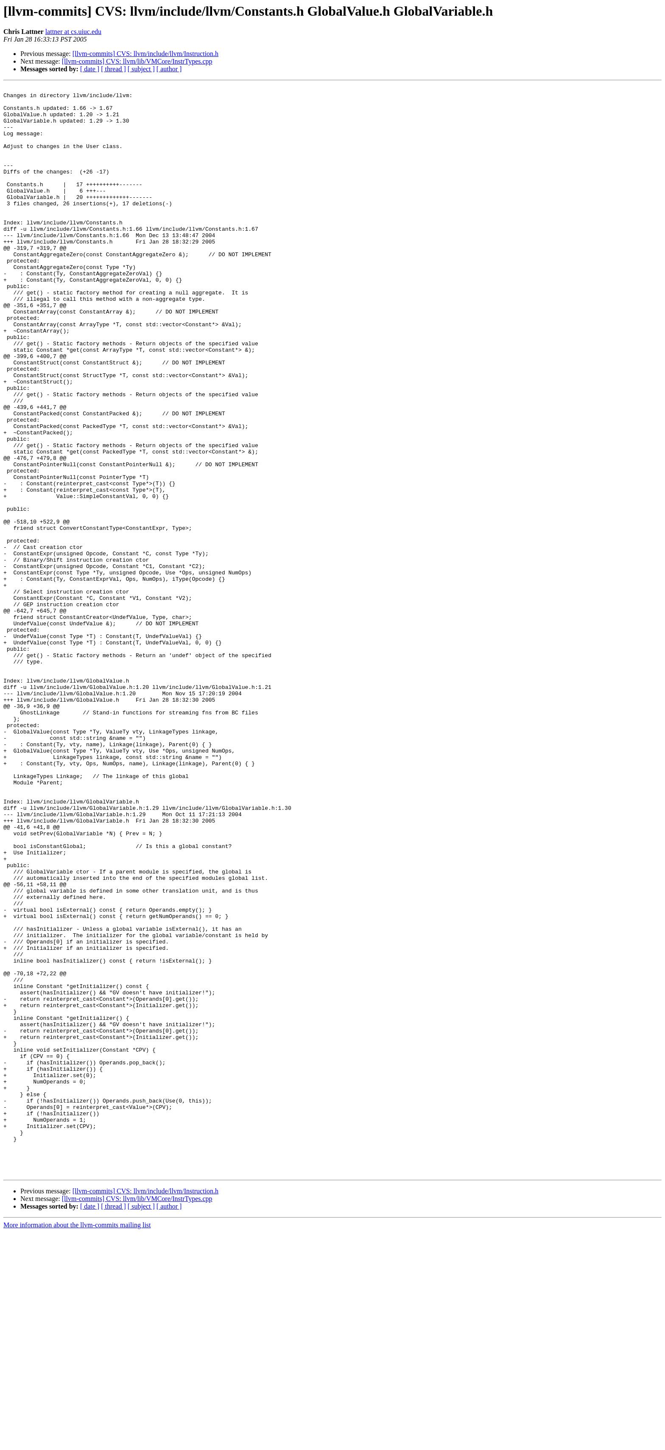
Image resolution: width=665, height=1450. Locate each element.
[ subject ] (141, 69)
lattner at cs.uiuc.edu (73, 31)
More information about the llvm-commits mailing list (77, 1442)
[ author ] (169, 69)
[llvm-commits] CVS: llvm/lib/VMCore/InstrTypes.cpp (137, 61)
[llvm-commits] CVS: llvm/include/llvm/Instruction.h (145, 53)
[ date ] (89, 69)
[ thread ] (113, 69)
